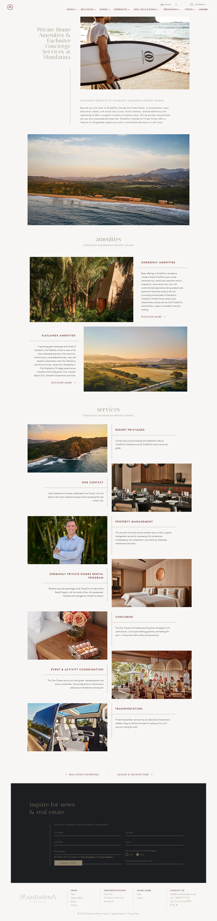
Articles (74, 905)
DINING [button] (105, 9)
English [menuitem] (167, 4)
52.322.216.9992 (182, 901)
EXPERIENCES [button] (121, 9)
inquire (203, 9)
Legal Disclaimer (118, 913)
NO (142, 854)
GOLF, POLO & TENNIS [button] (146, 9)
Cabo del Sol (109, 901)
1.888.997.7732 (181, 897)
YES (131, 854)
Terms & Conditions (88, 857)
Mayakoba (108, 894)
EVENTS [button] (190, 9)
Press (73, 894)
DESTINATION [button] (171, 9)
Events (73, 901)
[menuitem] (168, 4)
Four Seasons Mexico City (114, 897)
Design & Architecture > (135, 774)
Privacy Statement (105, 857)
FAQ (139, 894)
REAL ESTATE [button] (88, 9)
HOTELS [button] (71, 9)
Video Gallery (77, 897)
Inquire (140, 897)
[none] (168, 4)
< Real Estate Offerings (82, 774)
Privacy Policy (133, 913)
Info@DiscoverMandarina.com (183, 894)
